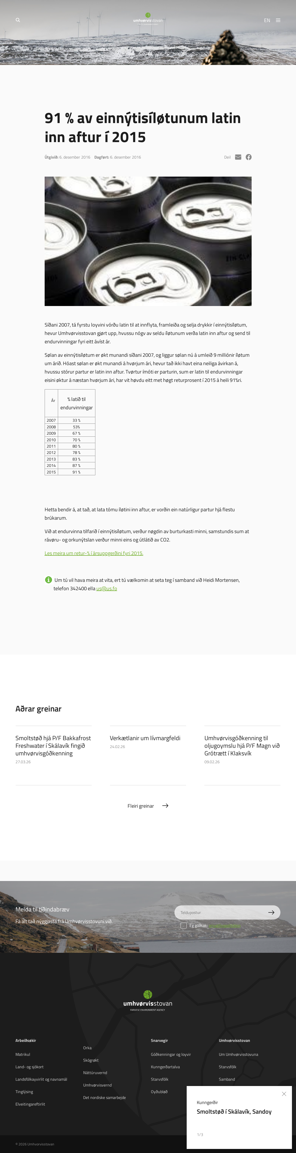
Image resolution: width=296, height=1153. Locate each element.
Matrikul (22, 1054)
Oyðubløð (159, 1091)
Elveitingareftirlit (30, 1104)
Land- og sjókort (29, 1067)
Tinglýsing (24, 1091)
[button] (267, 1135)
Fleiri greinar (141, 805)
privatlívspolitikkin (225, 925)
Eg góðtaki (211, 925)
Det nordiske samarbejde (104, 1097)
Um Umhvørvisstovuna (238, 1054)
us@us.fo (106, 588)
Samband (227, 1079)
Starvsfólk (159, 1079)
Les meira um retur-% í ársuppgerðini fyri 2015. (94, 552)
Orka (87, 1047)
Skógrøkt (91, 1060)
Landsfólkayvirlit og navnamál (41, 1079)
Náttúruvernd (95, 1072)
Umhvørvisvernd (97, 1085)
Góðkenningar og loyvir (171, 1054)
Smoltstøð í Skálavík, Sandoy (234, 1111)
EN (267, 20)
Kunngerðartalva (165, 1067)
